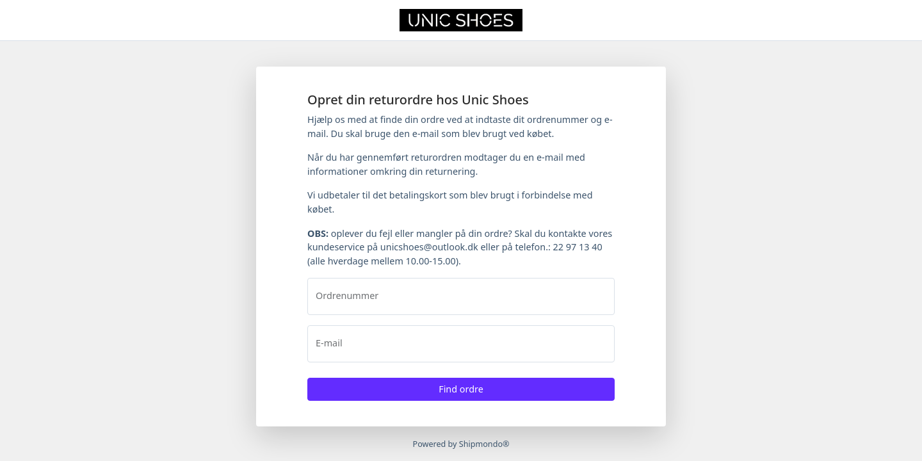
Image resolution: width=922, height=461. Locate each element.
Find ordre (461, 389)
